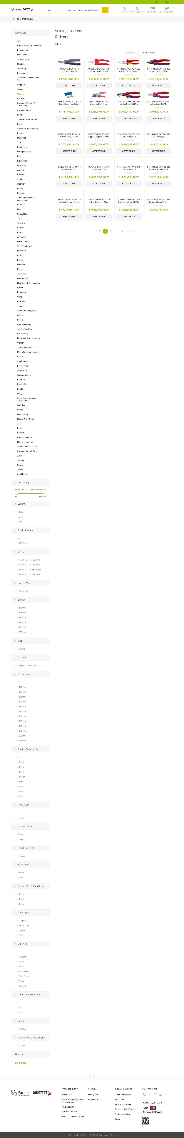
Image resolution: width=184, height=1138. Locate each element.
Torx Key (21, 223)
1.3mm (22, 772)
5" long (22, 649)
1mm (21, 782)
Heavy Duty (24, 925)
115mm (22, 608)
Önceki (94, 231)
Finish (21, 1021)
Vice (19, 142)
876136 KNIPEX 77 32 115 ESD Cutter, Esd (69, 168)
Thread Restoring (25, 347)
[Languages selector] (167, 2)
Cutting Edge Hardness (29, 994)
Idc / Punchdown (24, 246)
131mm (22, 701)
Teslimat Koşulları (122, 1114)
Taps (19, 218)
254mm (22, 740)
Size (20, 640)
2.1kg (21, 517)
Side (21, 935)
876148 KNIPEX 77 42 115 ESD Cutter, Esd (158, 135)
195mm (22, 731)
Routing (20, 433)
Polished (22, 1029)
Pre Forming (22, 333)
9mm (21, 877)
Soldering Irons (24, 110)
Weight (21, 504)
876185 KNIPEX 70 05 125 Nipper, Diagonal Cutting (99, 135)
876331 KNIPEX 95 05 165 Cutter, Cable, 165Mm (99, 70)
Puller (19, 428)
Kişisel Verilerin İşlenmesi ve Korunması (72, 1100)
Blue (21, 834)
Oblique (22, 930)
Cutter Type (24, 912)
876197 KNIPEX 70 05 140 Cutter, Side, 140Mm (69, 135)
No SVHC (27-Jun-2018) (30, 574)
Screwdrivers (23, 59)
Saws (19, 124)
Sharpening (22, 147)
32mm (22, 796)
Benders (21, 389)
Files (19, 209)
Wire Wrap (21, 68)
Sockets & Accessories (27, 128)
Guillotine (21, 405)
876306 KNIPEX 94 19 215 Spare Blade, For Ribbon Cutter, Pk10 (69, 104)
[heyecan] (155, 1094)
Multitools (21, 251)
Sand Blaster (23, 474)
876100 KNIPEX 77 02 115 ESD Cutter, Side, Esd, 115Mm (158, 169)
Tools (18, 41)
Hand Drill (21, 264)
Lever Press (22, 366)
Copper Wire (24, 591)
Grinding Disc (23, 278)
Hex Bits (21, 64)
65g (20, 522)
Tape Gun (21, 274)
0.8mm (22, 762)
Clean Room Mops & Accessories (26, 399)
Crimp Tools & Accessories (29, 45)
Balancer (21, 73)
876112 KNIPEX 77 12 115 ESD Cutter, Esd (128, 168)
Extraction (21, 133)
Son (133, 231)
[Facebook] (150, 1094)
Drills (19, 156)
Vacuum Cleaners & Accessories (26, 198)
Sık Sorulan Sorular (123, 1104)
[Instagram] (145, 1094)
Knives (20, 188)
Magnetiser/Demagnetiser (28, 352)
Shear (21, 981)
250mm (22, 632)
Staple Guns (22, 361)
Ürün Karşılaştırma (137, 12)
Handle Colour (25, 826)
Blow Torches (23, 161)
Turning (20, 460)
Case (19, 297)
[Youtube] (165, 1094)
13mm (22, 873)
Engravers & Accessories (28, 338)
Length (21, 599)
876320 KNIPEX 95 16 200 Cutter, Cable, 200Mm (128, 70)
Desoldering (22, 50)
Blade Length (24, 864)
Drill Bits (20, 98)
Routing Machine (24, 437)
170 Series (23, 543)
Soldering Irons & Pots (27, 451)
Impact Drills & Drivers (27, 446)
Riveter (20, 356)
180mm (22, 721)
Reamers (21, 379)
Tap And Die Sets (24, 329)
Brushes (21, 205)
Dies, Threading (24, 324)
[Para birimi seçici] (158, 2)
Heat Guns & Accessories (28, 283)
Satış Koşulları (67, 1107)
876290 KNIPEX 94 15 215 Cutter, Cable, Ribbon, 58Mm (99, 104)
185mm (22, 622)
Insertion (21, 184)
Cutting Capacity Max (28, 749)
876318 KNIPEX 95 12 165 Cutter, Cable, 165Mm (158, 70)
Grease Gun (22, 414)
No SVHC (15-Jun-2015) (30, 565)
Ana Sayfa (59, 31)
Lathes (20, 410)
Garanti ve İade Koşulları (125, 1109)
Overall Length (25, 674)
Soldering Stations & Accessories (26, 104)
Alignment (21, 237)
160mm (22, 716)
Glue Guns (21, 165)
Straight (22, 986)
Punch (20, 232)
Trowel (20, 469)
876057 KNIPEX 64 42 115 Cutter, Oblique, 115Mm (69, 200)
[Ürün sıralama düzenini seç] (150, 53)
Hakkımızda (66, 1094)
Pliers (19, 115)
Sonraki (128, 231)
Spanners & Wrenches (27, 119)
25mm (22, 786)
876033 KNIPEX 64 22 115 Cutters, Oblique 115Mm (128, 200)
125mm (22, 613)
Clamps (20, 315)
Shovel (20, 465)
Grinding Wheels (24, 375)
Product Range (25, 530)
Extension (21, 301)
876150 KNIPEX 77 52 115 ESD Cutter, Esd (128, 135)
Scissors (21, 193)
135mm (22, 711)
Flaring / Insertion (25, 442)
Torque (20, 89)
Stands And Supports (26, 310)
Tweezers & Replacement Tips (28, 79)
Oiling (19, 393)
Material (22, 657)
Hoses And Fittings (25, 419)
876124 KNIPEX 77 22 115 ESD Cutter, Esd (99, 168)
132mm (22, 617)
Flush (21, 818)
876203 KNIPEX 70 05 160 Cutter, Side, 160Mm (158, 102)
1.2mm (22, 767)
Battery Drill (22, 384)
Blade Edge (23, 805)
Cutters (20, 94)
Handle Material (26, 848)
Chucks (20, 174)
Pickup (20, 260)
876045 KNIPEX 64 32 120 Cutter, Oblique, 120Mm (99, 200)
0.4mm (22, 1046)
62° (20, 1007)
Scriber (20, 228)
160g (21, 512)
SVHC (21, 551)
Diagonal (22, 920)
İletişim (118, 1119)
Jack (19, 423)
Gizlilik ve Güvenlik (69, 1112)
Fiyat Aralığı (23, 482)
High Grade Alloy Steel (29, 665)
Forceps (21, 320)
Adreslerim (93, 1099)
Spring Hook (22, 214)
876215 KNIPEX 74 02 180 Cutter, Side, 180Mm (128, 102)
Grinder (20, 343)
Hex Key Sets (23, 241)
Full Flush (23, 966)
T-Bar (19, 306)
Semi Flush (24, 976)
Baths (19, 255)
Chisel (20, 287)
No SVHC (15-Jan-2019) (30, 560)
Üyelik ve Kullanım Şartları (72, 1116)
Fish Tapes (22, 54)
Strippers (21, 85)
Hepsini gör (20, 1063)
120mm (22, 692)
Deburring (21, 292)
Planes (20, 269)
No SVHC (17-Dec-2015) (30, 569)
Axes (19, 456)
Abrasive (21, 170)
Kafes (166, 53)
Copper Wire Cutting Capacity (32, 886)
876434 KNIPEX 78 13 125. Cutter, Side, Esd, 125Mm (69, 71)
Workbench (22, 370)
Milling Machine (24, 151)
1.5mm (22, 899)
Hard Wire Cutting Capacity (31, 1037)
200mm (22, 627)
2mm (21, 791)
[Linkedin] (160, 1094)
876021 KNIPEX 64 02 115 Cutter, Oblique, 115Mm (158, 200)
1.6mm (22, 777)
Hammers (21, 138)
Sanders (21, 179)
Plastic (22, 856)
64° (20, 1012)
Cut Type (22, 943)
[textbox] (83, 10)
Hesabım (124, 12)
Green (21, 839)
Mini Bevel (23, 971)
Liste (171, 53)
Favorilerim (119, 1099)
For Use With (24, 583)
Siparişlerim (93, 1094)
